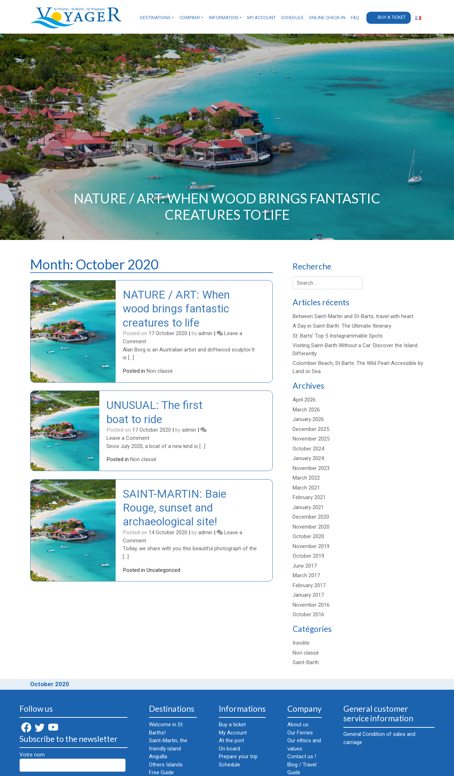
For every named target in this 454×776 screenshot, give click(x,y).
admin (205, 333)
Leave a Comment (127, 438)
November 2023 (311, 468)
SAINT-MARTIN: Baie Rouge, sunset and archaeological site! (174, 508)
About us (298, 724)
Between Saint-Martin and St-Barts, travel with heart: (353, 316)
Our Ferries (300, 732)
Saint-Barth (306, 662)
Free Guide (161, 772)
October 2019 (308, 556)
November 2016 (311, 605)
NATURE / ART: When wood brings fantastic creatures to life (176, 308)
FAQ (355, 17)
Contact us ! (301, 756)
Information (223, 17)
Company (189, 17)
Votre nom (73, 762)
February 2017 (309, 585)
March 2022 (306, 478)
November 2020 (311, 527)
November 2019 (311, 546)
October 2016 (308, 614)
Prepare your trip (238, 756)
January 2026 (308, 419)
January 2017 (308, 595)
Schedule (292, 17)
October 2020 (308, 536)
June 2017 (305, 566)
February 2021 (309, 497)
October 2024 (308, 449)
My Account (261, 17)
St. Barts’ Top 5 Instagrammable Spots (338, 336)
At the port (231, 740)
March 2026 (306, 409)
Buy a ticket (392, 17)
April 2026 (304, 400)
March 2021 (306, 488)
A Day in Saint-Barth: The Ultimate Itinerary (342, 326)
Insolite (301, 643)
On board (229, 748)
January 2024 (308, 458)
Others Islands (166, 764)
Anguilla (158, 756)
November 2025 (311, 439)
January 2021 (308, 507)
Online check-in (327, 17)
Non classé (159, 371)
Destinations (155, 17)
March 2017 (306, 575)
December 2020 (311, 517)
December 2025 (311, 429)
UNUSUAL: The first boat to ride (154, 412)
